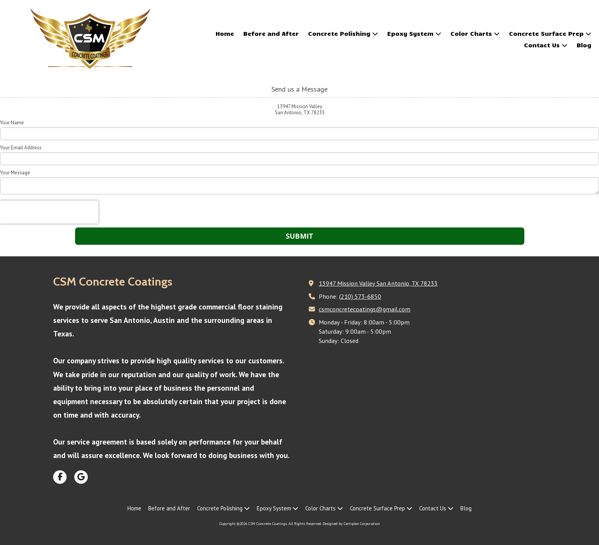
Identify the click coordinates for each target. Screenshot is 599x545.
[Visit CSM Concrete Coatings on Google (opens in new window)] (81, 477)
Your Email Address (21, 148)
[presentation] (49, 212)
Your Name (12, 123)
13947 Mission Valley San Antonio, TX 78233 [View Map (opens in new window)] (378, 283)
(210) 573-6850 (360, 296)
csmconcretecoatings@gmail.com (364, 309)
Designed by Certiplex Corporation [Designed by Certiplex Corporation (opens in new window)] (351, 523)
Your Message (15, 173)
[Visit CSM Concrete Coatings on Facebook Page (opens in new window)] (60, 477)
